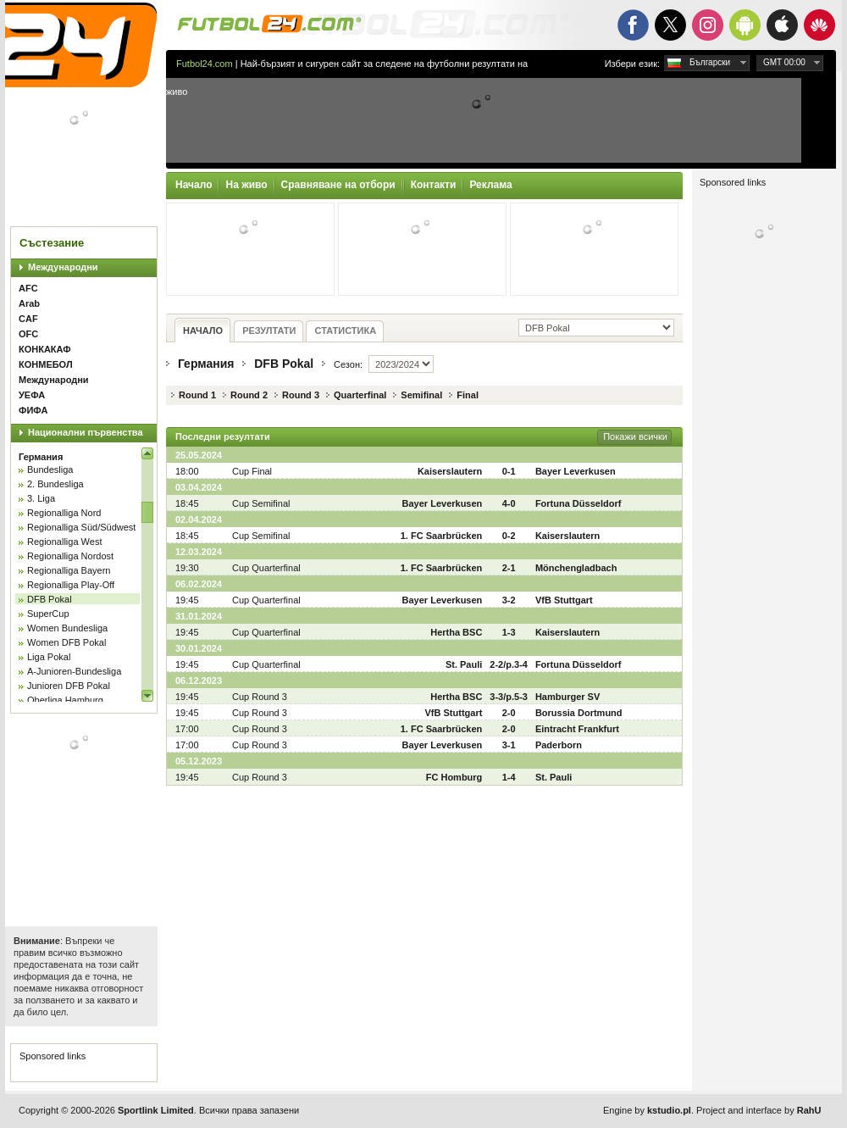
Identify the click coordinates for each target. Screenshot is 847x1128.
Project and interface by (758, 1110)
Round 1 (197, 395)
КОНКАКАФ (45, 349)
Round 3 (300, 395)
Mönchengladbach (576, 568)
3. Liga (41, 498)
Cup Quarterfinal (266, 568)
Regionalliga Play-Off (70, 585)
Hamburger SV (567, 697)
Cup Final (252, 471)
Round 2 (249, 395)
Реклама (490, 185)
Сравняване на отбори (338, 185)
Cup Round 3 (259, 697)
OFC (28, 334)
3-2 (509, 600)
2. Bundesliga (55, 484)
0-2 (509, 536)
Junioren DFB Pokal (68, 686)
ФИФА (33, 410)
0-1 (509, 471)
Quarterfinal (360, 395)
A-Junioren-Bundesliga (74, 671)
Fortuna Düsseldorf (578, 503)
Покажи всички (635, 436)
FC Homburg (454, 777)
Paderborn (558, 745)
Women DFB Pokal (66, 642)
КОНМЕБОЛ (46, 364)
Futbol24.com (204, 63)
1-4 (509, 777)
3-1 (509, 745)
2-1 (509, 568)
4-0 (509, 503)
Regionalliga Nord (64, 513)
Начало (193, 185)
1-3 (509, 632)
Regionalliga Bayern (68, 570)
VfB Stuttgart (564, 600)
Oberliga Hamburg (65, 700)
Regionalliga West (64, 541)
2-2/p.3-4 (509, 664)
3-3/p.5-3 (509, 697)
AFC (28, 288)
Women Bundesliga (67, 628)
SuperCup (48, 613)
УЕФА (32, 395)
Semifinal (421, 395)
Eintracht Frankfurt (577, 729)
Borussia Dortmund (579, 713)
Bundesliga (50, 469)
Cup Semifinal (261, 503)
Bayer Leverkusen (575, 471)
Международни (63, 267)
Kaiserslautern (450, 471)
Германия (41, 457)
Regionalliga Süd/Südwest (81, 527)
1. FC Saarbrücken (442, 536)
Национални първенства (85, 432)
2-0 (509, 713)
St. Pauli (464, 664)
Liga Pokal (48, 657)
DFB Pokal (49, 599)
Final (468, 395)
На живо (246, 185)
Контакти (434, 185)
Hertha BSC (456, 632)
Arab (29, 303)
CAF (28, 319)
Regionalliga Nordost (70, 556)
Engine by (647, 1110)
